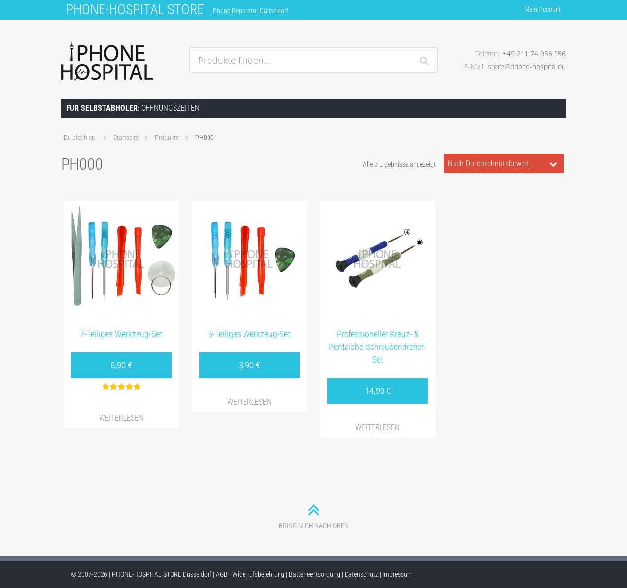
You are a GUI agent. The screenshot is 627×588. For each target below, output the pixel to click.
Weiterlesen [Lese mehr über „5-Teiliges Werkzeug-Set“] (249, 402)
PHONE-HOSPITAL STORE (135, 9)
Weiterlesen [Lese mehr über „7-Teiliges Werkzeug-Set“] (121, 418)
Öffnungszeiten (133, 108)
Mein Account (542, 9)
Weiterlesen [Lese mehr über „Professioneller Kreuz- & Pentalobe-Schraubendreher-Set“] (377, 427)
